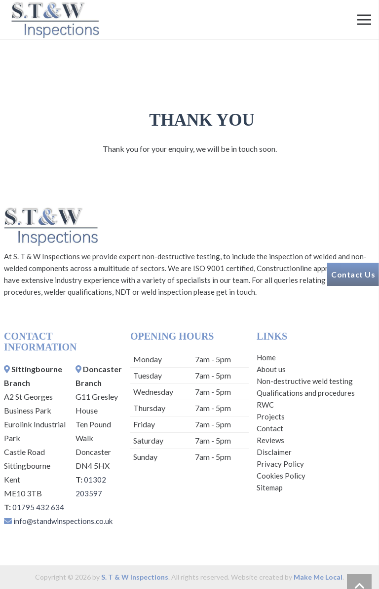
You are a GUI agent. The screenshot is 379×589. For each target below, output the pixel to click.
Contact (270, 428)
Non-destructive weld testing (305, 381)
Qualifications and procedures (306, 392)
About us (271, 369)
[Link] (55, 19)
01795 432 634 (38, 507)
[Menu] (364, 19)
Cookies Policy (281, 475)
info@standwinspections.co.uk (63, 521)
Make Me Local (318, 577)
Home (266, 357)
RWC (265, 404)
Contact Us (353, 274)
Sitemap (270, 487)
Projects (271, 416)
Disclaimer (274, 452)
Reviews (270, 440)
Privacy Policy (280, 463)
